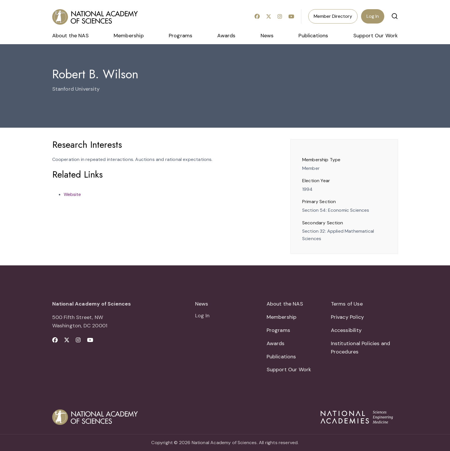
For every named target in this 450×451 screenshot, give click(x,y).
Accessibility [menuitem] (346, 330)
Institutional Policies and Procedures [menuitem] (360, 347)
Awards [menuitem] (226, 35)
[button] (394, 16)
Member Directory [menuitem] (333, 16)
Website (72, 194)
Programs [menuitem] (180, 35)
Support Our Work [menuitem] (375, 35)
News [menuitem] (267, 35)
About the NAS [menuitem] (70, 35)
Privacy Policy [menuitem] (347, 317)
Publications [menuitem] (313, 35)
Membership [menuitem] (129, 35)
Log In (372, 16)
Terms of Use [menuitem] (347, 303)
